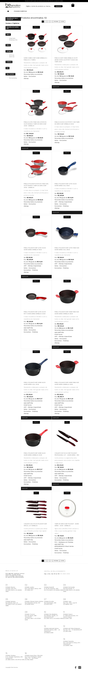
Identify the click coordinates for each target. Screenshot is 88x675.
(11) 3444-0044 (65, 573)
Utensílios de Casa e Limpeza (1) (12, 19)
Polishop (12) (13, 40)
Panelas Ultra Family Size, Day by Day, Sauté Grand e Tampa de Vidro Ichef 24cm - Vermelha (35, 123)
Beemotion (8, 11)
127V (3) (11, 55)
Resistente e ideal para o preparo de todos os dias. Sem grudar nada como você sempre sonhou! (36, 65)
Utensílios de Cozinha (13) (12, 27)
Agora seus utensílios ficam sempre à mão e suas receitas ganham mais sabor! (66, 531)
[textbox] (44, 6)
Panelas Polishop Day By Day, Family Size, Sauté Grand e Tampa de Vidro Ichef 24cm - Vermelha (36, 185)
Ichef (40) (12, 38)
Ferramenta (13, 78)
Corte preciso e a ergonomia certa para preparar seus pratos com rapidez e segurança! (67, 460)
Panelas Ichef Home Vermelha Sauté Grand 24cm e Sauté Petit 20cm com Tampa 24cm (66, 59)
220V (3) (11, 56)
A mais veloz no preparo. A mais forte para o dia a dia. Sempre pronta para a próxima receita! (67, 129)
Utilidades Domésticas (20, 11)
